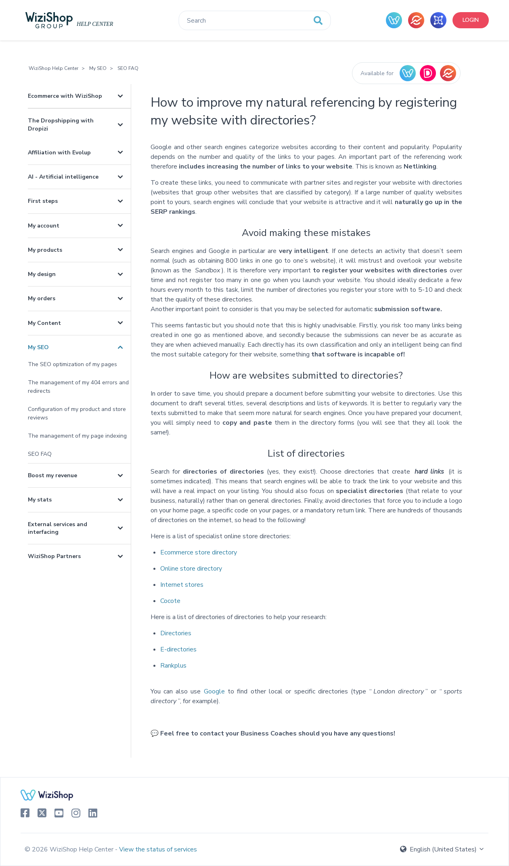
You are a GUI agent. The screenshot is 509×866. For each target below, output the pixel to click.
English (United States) (442, 849)
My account (43, 226)
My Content (44, 323)
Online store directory (191, 568)
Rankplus (173, 665)
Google (214, 691)
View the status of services (158, 849)
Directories (175, 633)
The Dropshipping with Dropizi (61, 124)
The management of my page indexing (77, 436)
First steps (43, 201)
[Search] (254, 20)
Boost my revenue (52, 475)
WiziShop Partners (54, 556)
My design (42, 274)
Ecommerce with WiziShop (65, 96)
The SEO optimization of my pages (72, 364)
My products (45, 250)
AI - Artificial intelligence (63, 177)
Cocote (170, 600)
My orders (41, 298)
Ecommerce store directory (198, 552)
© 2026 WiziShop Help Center (70, 849)
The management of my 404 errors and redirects (78, 387)
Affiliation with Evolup (59, 152)
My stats (40, 500)
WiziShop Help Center (53, 68)
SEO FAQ (127, 68)
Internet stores (181, 584)
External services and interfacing (57, 528)
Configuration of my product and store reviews (77, 413)
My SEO (98, 68)
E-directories (178, 649)
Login (471, 20)
